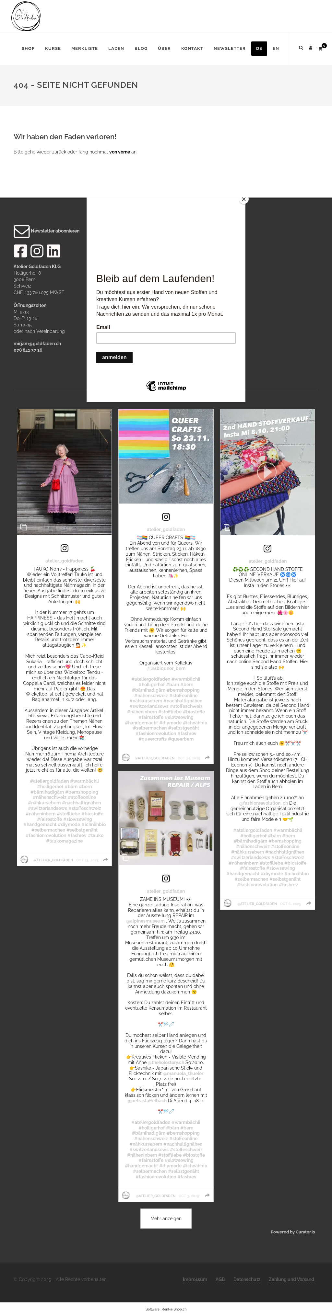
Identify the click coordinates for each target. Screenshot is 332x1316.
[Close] (244, 199)
